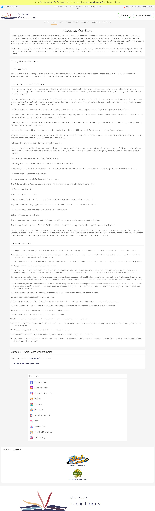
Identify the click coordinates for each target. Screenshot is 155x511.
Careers (14, 483)
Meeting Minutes (40, 473)
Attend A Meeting (41, 463)
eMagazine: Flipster (109, 467)
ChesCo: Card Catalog (110, 470)
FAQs (125, 75)
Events (68, 22)
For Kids (127, 53)
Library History (16, 463)
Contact (39, 503)
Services (76, 22)
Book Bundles (130, 477)
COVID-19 (14, 470)
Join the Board (39, 477)
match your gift (96, 2)
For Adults (127, 64)
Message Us (129, 470)
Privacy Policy (30, 503)
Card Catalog (129, 91)
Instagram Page (130, 41)
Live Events (15, 467)
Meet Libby (106, 479)
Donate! (124, 15)
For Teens (127, 58)
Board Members (40, 470)
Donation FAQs (85, 470)
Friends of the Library (132, 86)
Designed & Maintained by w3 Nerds (140, 501)
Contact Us (107, 22)
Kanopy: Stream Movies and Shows (20, 475)
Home (46, 22)
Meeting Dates (39, 467)
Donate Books (129, 80)
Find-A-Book (129, 480)
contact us (25, 378)
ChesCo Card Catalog (64, 477)
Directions (129, 467)
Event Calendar (62, 463)
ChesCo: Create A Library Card (111, 475)
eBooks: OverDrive (109, 463)
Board (61, 22)
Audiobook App (108, 486)
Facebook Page (130, 36)
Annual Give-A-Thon (87, 463)
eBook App (106, 483)
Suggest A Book (131, 473)
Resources (85, 22)
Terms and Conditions (16, 503)
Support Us (96, 22)
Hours (127, 463)
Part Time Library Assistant (18, 383)
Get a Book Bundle (131, 69)
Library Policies (16, 479)
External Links (108, 460)
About (54, 22)
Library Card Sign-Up (132, 47)
